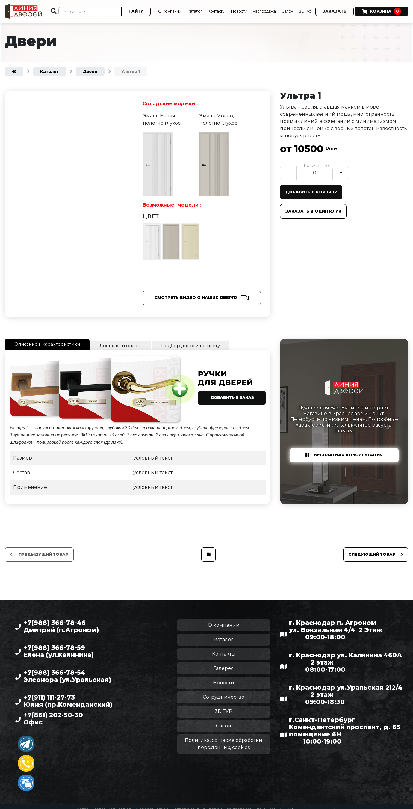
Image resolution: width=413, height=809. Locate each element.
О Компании (159, 4)
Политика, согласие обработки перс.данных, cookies (223, 738)
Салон (296, 4)
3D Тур (316, 4)
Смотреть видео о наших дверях (196, 294)
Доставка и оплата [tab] (130, 341)
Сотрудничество (223, 691)
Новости (240, 4)
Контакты (214, 4)
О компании (224, 620)
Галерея (223, 663)
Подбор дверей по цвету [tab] (204, 341)
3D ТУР (223, 706)
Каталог (189, 4)
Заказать (347, 4)
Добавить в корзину (313, 188)
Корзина (170, 14)
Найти (128, 9)
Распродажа (269, 4)
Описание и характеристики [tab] (51, 340)
